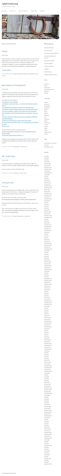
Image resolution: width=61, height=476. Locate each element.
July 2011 (46, 330)
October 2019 (47, 197)
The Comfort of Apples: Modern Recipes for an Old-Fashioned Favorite (20, 109)
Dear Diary (20, 73)
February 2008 (47, 406)
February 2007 (47, 428)
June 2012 (46, 310)
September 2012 (48, 304)
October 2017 (47, 228)
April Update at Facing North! (13, 85)
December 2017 (48, 224)
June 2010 (46, 354)
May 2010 (46, 356)
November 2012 (48, 302)
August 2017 (47, 232)
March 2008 (47, 404)
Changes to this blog (49, 47)
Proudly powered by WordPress (9, 473)
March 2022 (47, 161)
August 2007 (47, 417)
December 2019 (48, 193)
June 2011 (46, 332)
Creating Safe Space (49, 66)
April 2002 (46, 460)
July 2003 (46, 456)
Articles (15, 73)
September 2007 (48, 415)
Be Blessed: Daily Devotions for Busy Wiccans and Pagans (16, 120)
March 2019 (47, 210)
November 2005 (48, 445)
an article (12, 139)
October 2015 (47, 267)
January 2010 (47, 363)
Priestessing (34, 11)
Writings (42, 11)
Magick (15, 216)
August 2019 (47, 200)
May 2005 (46, 447)
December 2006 (48, 432)
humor (45, 111)
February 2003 (47, 458)
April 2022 (46, 159)
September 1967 (48, 464)
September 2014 (48, 284)
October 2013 (47, 287)
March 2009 (47, 382)
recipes (46, 126)
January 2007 (47, 430)
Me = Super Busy (8, 156)
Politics (45, 121)
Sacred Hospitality (48, 63)
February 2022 (47, 163)
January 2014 (47, 286)
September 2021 (48, 172)
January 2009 (47, 386)
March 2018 (47, 223)
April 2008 (46, 402)
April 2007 (46, 425)
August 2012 (47, 306)
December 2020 (48, 185)
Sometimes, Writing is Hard (50, 74)
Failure (4, 51)
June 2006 (46, 443)
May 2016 (46, 256)
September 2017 (48, 230)
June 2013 (46, 293)
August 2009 (47, 373)
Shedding (46, 69)
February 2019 (47, 211)
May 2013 (46, 295)
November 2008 (48, 389)
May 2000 (46, 462)
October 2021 (47, 171)
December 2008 (48, 388)
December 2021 (48, 167)
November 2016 (48, 245)
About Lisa (12, 11)
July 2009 (46, 375)
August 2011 (47, 328)
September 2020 (48, 187)
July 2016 (46, 252)
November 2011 (48, 323)
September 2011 (48, 326)
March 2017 (47, 239)
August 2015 (47, 271)
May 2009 (46, 378)
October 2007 (47, 414)
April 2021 (46, 178)
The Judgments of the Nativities (10, 102)
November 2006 (48, 434)
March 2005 (47, 451)
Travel (45, 130)
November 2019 (48, 195)
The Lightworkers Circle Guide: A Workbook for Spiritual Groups (18, 107)
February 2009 (47, 384)
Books (45, 85)
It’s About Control (48, 50)
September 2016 (48, 248)
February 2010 (47, 362)
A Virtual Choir (8, 182)
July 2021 (46, 176)
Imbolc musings (47, 71)
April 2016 (46, 258)
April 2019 (46, 208)
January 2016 (47, 263)
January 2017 (47, 241)
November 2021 (48, 169)
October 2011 (47, 324)
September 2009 (48, 371)
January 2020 (47, 191)
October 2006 (47, 436)
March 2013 (47, 297)
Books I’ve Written (23, 11)
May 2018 (46, 221)
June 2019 (46, 204)
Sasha (45, 128)
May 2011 (46, 334)
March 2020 (47, 189)
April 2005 (46, 449)
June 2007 (46, 421)
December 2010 (48, 343)
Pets (45, 117)
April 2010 (46, 358)
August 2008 (47, 395)
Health (45, 109)
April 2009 (46, 380)
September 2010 (48, 349)
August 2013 (47, 289)
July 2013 (46, 291)
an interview (20, 139)
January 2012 (47, 319)
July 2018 (46, 219)
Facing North (16, 146)
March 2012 (47, 315)
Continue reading (7, 70)
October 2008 (47, 391)
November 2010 (48, 345)
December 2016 (48, 243)
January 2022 (47, 165)
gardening (46, 108)
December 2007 (48, 410)
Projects (46, 124)
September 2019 (48, 198)
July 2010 (46, 352)
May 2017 (46, 237)
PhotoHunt (46, 119)
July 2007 (46, 419)
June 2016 (46, 254)
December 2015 (48, 265)
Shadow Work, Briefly (49, 60)
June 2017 (46, 235)
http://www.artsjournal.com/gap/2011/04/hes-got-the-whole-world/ (19, 199)
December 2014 (48, 278)
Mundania (25, 73)
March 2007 (47, 426)
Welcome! (4, 11)
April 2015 (46, 276)
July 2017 (46, 234)
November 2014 (48, 280)
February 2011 (47, 339)
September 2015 (48, 269)
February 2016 (47, 261)
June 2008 (46, 399)
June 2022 (46, 156)
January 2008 (47, 408)
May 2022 (46, 158)
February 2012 (47, 317)
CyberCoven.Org (49, 43)
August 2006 (47, 439)
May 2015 (46, 274)
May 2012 (46, 312)
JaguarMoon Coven (48, 146)
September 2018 (48, 217)
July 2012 (46, 308)
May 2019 (46, 206)
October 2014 (47, 282)
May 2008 (46, 401)
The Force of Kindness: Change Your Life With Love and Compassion (19, 111)
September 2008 (48, 393)
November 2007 (48, 412)
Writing (45, 134)
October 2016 (47, 247)
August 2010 (47, 350)
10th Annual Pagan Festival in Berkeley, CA (12, 135)
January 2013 (47, 299)
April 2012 (46, 313)
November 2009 (48, 367)
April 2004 (46, 452)
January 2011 (47, 341)
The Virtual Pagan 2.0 (49, 89)
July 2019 (46, 202)
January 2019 (47, 213)
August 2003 (47, 454)
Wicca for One (5, 126)
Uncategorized (47, 132)
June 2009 (46, 376)
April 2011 (46, 336)
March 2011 (47, 337)
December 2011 (48, 321)
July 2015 (46, 273)
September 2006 (48, 438)
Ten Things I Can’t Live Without (51, 53)
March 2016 (47, 260)
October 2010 (47, 347)
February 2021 (47, 182)
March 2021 (47, 180)
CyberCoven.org (10, 3)
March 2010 (47, 360)
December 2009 (48, 365)
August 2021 (47, 174)
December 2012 (48, 300)
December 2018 (48, 215)
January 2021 (47, 184)
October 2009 (47, 369)
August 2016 (47, 250)
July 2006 (46, 441)
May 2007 (46, 423)
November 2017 (48, 226)
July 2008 (46, 397)
